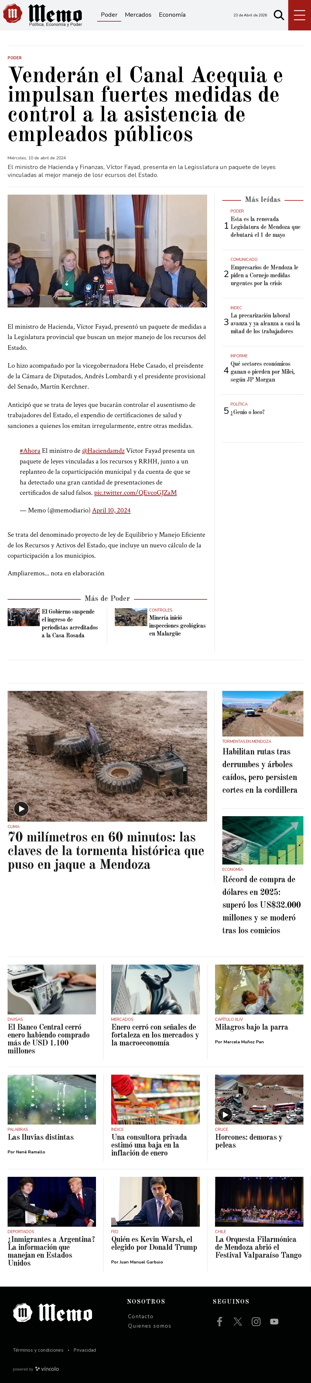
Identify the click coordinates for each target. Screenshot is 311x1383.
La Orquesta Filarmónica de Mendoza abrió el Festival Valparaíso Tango (258, 1248)
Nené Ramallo (30, 1152)
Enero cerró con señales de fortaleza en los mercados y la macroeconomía (155, 1035)
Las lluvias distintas (40, 1138)
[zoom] (107, 251)
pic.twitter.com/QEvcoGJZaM (135, 492)
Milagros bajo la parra (251, 1027)
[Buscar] (279, 15)
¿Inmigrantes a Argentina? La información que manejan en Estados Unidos (51, 1251)
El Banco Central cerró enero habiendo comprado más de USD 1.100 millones (49, 1039)
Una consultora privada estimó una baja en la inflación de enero (149, 1145)
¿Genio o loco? (248, 413)
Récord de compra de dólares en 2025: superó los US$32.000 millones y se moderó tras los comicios (261, 905)
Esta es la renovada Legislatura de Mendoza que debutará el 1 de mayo (265, 227)
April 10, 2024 (111, 510)
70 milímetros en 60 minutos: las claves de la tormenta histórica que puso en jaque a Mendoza (106, 851)
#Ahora (30, 450)
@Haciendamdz (103, 450)
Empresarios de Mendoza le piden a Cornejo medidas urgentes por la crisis (264, 276)
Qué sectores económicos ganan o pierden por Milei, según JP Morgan (263, 372)
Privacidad (84, 1350)
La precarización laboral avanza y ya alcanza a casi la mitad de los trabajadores (265, 324)
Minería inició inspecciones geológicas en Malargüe (177, 626)
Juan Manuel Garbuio (141, 1262)
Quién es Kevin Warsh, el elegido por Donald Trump (154, 1244)
